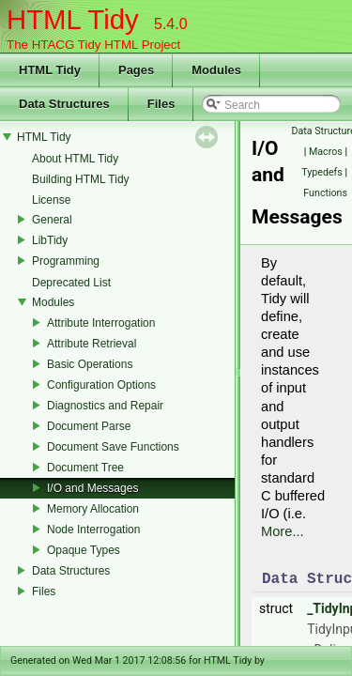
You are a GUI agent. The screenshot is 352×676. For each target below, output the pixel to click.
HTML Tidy (44, 137)
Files (43, 591)
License (51, 200)
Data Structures (71, 570)
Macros (326, 152)
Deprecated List (71, 282)
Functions (325, 193)
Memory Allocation (93, 508)
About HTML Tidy (75, 158)
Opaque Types (83, 550)
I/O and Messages (92, 488)
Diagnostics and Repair (105, 405)
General (52, 219)
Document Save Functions (113, 446)
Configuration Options (101, 385)
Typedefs (322, 172)
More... (282, 531)
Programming (65, 261)
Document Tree (85, 467)
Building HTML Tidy (81, 179)
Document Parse (88, 426)
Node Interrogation (93, 529)
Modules (53, 302)
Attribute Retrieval (91, 343)
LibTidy (50, 240)
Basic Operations (89, 364)
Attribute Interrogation (101, 323)
